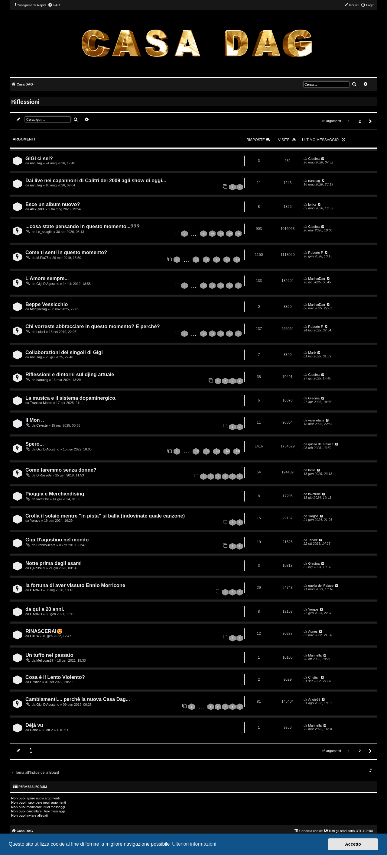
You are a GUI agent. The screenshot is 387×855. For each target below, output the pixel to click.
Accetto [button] (353, 844)
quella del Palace (320, 444)
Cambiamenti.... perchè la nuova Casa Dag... (77, 699)
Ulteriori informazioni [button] (194, 844)
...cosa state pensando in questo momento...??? (82, 226)
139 (207, 451)
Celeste (41, 425)
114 (218, 259)
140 (218, 451)
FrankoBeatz (45, 545)
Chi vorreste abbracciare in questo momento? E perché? (92, 326)
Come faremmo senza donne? (60, 470)
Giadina (314, 158)
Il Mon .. (34, 420)
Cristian (35, 682)
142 (238, 451)
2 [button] (360, 121)
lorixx (312, 204)
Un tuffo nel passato (49, 655)
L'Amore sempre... (47, 278)
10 (204, 285)
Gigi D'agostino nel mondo (57, 539)
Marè (312, 352)
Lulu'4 (40, 332)
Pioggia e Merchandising (54, 493)
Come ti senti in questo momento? (66, 252)
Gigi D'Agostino (47, 284)
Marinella (315, 655)
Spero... (34, 444)
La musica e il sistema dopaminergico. (71, 398)
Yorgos (35, 520)
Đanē (34, 730)
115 (228, 259)
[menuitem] (54, 5)
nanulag (36, 163)
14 (238, 285)
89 (221, 233)
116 (238, 259)
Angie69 (314, 699)
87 (204, 233)
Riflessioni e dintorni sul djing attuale (69, 374)
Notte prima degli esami (53, 563)
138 (197, 451)
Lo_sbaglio (44, 232)
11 (212, 285)
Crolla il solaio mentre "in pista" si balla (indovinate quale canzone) (105, 515)
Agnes (312, 631)
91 (238, 233)
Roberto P (315, 252)
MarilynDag (316, 278)
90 (230, 233)
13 (230, 285)
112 (197, 259)
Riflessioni (25, 101)
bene (311, 470)
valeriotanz (316, 420)
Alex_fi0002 (38, 209)
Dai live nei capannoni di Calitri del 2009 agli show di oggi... (95, 180)
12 (221, 285)
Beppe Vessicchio (46, 304)
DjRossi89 (43, 475)
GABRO (36, 590)
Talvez (312, 540)
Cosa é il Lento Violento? (55, 677)
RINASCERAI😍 (44, 631)
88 (212, 233)
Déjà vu (34, 725)
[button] (369, 121)
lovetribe (42, 499)
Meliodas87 (44, 660)
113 (207, 259)
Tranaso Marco (41, 403)
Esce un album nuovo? (52, 204)
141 (228, 451)
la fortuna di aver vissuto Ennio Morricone (75, 585)
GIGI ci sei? (39, 158)
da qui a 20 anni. (44, 609)
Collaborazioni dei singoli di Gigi (64, 352)
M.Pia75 (42, 258)
